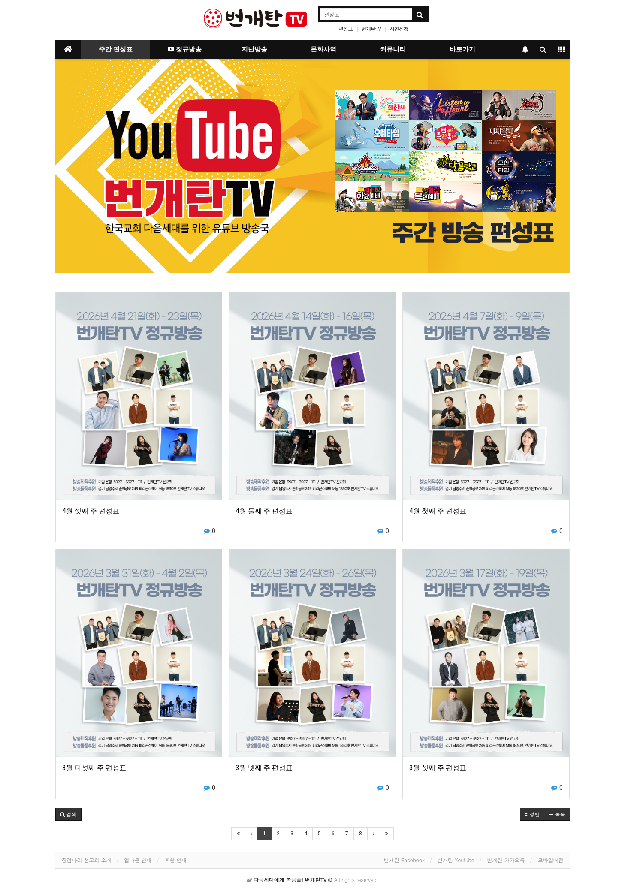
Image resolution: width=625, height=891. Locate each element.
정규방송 (185, 49)
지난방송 (254, 49)
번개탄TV (370, 28)
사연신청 (398, 28)
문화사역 (323, 49)
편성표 (345, 28)
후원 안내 (176, 860)
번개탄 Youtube (456, 860)
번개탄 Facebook (404, 860)
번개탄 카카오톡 (506, 860)
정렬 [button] (532, 814)
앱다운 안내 (138, 860)
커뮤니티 (393, 49)
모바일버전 (551, 860)
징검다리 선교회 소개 (87, 860)
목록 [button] (557, 814)
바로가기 (462, 49)
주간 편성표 (116, 49)
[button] (68, 814)
